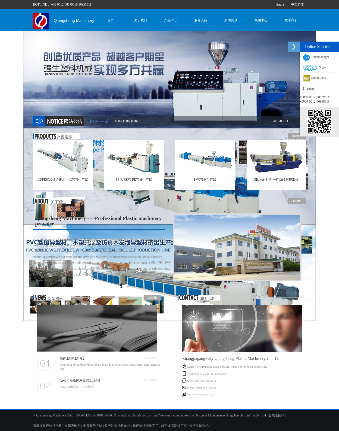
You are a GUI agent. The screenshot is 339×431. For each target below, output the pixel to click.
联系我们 (291, 20)
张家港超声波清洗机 (47, 426)
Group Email (314, 77)
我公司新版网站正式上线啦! (80, 380)
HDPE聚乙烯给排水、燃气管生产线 (62, 179)
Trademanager (316, 57)
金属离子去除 (92, 426)
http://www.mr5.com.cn (167, 415)
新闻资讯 (230, 20)
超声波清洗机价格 (117, 426)
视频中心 (260, 20)
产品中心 (170, 20)
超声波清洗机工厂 (146, 426)
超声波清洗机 (199, 426)
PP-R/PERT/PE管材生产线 (134, 179)
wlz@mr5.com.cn (139, 415)
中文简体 (297, 4)
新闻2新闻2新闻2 (201, 121)
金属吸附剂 (276, 415)
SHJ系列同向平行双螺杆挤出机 (276, 179)
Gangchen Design (237, 415)
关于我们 (140, 20)
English (281, 4)
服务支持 (200, 20)
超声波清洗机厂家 (174, 426)
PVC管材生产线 (205, 179)
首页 (110, 20)
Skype (314, 67)
